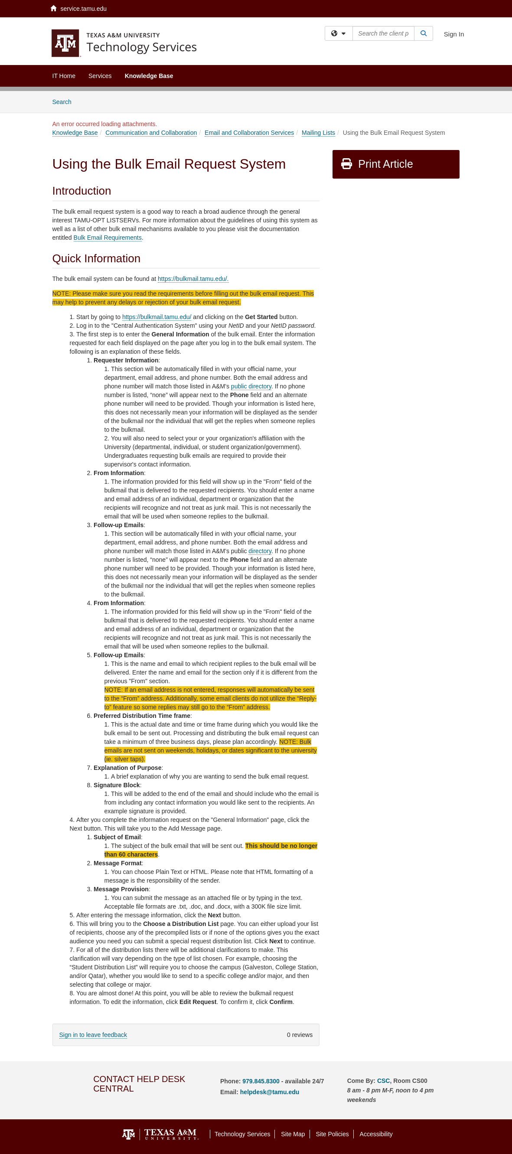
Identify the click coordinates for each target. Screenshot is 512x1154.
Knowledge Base (149, 75)
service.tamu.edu (78, 8)
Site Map (293, 1134)
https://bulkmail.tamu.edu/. (193, 278)
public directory (251, 386)
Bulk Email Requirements (108, 237)
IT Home (63, 75)
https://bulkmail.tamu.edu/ (157, 316)
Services (100, 75)
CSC (383, 1080)
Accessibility (376, 1134)
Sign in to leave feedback (93, 1034)
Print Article (376, 164)
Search (65, 101)
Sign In (454, 34)
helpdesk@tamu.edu (270, 1092)
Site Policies (332, 1134)
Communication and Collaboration (151, 132)
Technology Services (242, 1134)
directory (259, 551)
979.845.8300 (261, 1081)
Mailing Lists (318, 132)
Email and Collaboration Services (249, 132)
